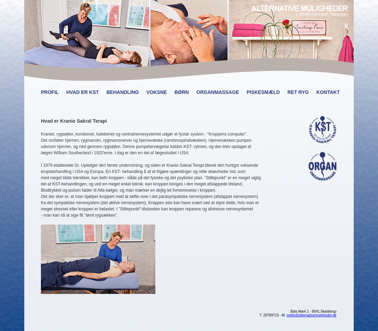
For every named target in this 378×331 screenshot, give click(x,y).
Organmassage (217, 92)
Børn (181, 92)
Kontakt (328, 92)
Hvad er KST (82, 92)
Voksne (156, 92)
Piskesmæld (263, 92)
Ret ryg (298, 92)
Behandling (122, 92)
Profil (50, 92)
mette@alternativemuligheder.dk (311, 315)
